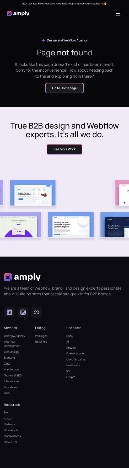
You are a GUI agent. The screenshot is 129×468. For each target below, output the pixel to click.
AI (67, 341)
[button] (119, 14)
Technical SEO (13, 375)
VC (68, 371)
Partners (9, 424)
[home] (18, 13)
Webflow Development (12, 344)
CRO (7, 363)
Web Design (11, 352)
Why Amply (11, 430)
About (8, 418)
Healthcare (73, 365)
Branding (9, 357)
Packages (41, 336)
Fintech (71, 347)
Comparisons (12, 436)
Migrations (10, 387)
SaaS (69, 336)
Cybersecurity (75, 353)
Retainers (41, 341)
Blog (6, 412)
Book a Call (10, 442)
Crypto (70, 377)
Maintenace (11, 369)
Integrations (11, 381)
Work (7, 393)
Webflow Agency (14, 336)
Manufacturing (75, 359)
